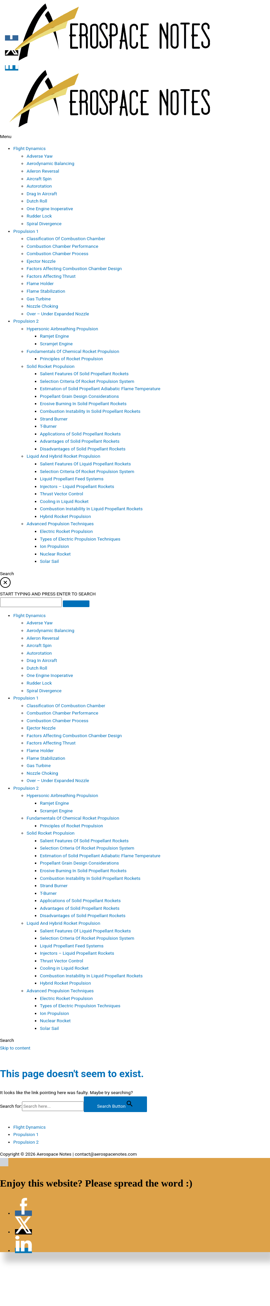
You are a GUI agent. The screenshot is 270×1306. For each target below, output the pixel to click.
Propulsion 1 (26, 1134)
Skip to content (15, 1048)
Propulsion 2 (26, 1142)
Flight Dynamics (29, 1127)
